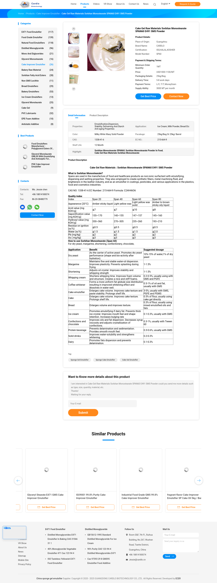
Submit (83, 412)
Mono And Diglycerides (37, 53)
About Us (22, 547)
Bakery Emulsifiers (37, 91)
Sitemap (22, 556)
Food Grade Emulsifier (37, 37)
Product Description (99, 115)
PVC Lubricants (37, 113)
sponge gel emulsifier (79, 360)
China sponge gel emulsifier (49, 578)
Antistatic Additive (37, 124)
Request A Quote (187, 4)
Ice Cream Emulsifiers (37, 97)
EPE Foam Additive (37, 118)
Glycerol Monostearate (37, 59)
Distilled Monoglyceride (37, 48)
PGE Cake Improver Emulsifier (40, 165)
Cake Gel (37, 107)
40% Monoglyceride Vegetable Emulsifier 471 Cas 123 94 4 (62, 551)
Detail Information (76, 115)
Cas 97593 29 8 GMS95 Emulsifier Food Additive (98, 561)
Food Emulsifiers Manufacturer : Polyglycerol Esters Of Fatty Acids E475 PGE (41, 146)
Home (21, 535)
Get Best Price (148, 96)
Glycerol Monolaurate (37, 102)
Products (22, 539)
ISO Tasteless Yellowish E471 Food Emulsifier (61, 561)
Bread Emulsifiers (37, 86)
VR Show (22, 543)
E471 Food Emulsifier (37, 31)
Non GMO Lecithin (37, 80)
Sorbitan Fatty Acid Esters (37, 75)
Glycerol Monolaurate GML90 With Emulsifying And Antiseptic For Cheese (43, 156)
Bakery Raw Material (37, 69)
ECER (178, 578)
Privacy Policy (24, 564)
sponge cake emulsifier (105, 360)
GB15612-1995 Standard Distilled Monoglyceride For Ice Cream (101, 539)
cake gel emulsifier (130, 360)
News (20, 551)
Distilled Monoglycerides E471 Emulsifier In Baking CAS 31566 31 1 (62, 539)
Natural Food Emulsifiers (37, 42)
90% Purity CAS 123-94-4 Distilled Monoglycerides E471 (101, 551)
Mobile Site (23, 560)
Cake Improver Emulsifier (37, 64)
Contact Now (37, 215)
